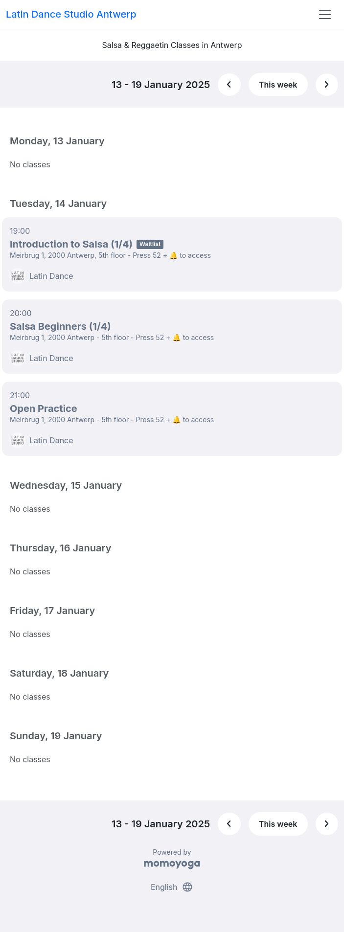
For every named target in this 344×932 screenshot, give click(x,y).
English (172, 887)
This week (278, 85)
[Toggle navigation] (325, 14)
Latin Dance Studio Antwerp (71, 14)
